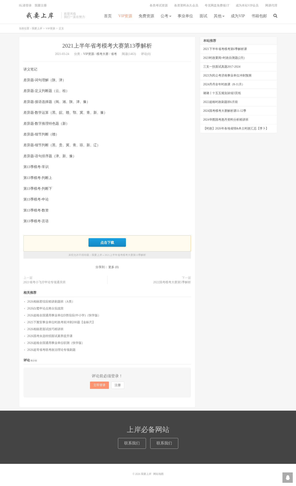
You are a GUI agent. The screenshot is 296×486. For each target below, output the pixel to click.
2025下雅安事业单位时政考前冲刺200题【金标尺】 (61, 322)
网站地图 (158, 473)
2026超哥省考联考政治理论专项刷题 (51, 349)
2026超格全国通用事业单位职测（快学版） (56, 343)
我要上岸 (39, 15)
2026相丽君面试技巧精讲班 (45, 329)
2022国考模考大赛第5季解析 (172, 282)
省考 (114, 54)
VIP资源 (125, 16)
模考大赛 (102, 54)
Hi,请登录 (25, 5)
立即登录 (99, 385)
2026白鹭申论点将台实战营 (45, 308)
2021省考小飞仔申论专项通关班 (44, 282)
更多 (111, 267)
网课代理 (271, 5)
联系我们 (132, 443)
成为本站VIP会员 (247, 5)
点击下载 (107, 242)
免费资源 (146, 16)
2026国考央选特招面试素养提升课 (50, 336)
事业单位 (185, 16)
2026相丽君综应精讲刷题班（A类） (51, 301)
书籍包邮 (259, 16)
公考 (164, 16)
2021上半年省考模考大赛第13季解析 (107, 46)
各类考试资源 (159, 5)
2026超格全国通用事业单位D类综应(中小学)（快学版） (64, 315)
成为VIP (238, 16)
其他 (218, 16)
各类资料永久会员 (186, 5)
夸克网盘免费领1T (217, 5)
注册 (118, 385)
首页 (108, 16)
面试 (203, 16)
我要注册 (41, 5)
